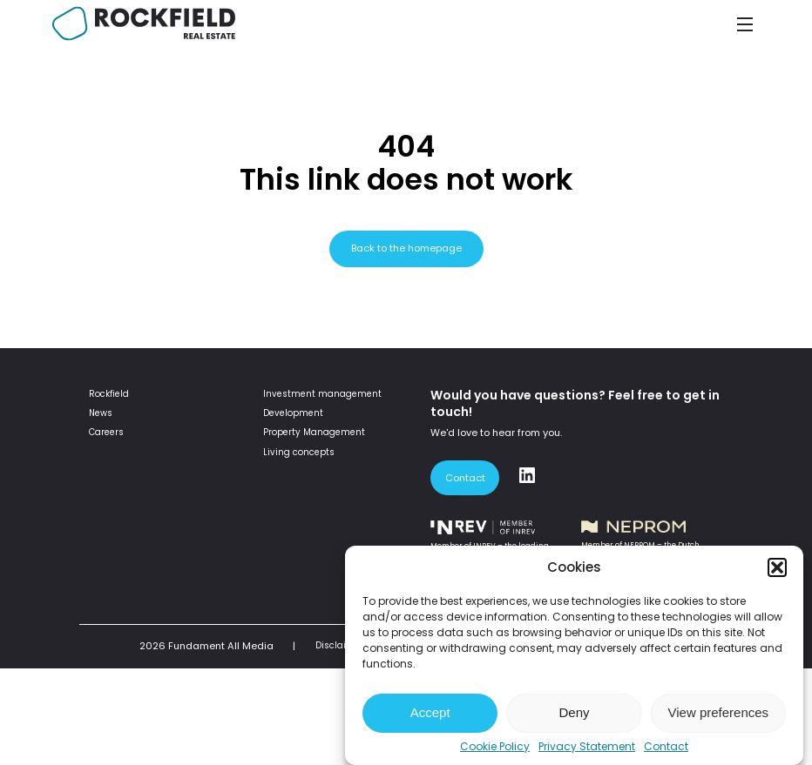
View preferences (718, 712)
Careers (106, 432)
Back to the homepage (406, 248)
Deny (573, 712)
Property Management (314, 432)
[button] (777, 567)
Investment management (322, 393)
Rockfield (109, 393)
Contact (666, 746)
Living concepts (299, 452)
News (100, 413)
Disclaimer (339, 645)
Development (293, 413)
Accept (430, 712)
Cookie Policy (495, 746)
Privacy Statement (586, 746)
